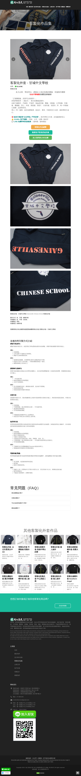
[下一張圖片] (67, 59)
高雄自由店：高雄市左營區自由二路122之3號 (25, 690)
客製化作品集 (45, 6)
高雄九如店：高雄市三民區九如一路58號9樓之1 (26, 688)
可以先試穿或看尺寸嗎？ (19, 503)
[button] (77, 772)
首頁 (27, 6)
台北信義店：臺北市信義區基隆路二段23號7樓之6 (27, 693)
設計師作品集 (37, 6)
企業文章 (52, 6)
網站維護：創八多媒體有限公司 (40, 769)
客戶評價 (58, 6)
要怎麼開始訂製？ (17, 493)
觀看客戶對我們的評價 (40, 132)
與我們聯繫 (63, 606)
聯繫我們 (68, 6)
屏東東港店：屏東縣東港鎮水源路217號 (24, 692)
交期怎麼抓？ (16, 498)
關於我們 (31, 6)
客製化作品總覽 (40, 127)
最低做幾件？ (16, 508)
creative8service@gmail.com (21, 700)
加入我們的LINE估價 (40, 138)
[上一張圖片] (13, 59)
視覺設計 (63, 6)
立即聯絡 (6, 773)
